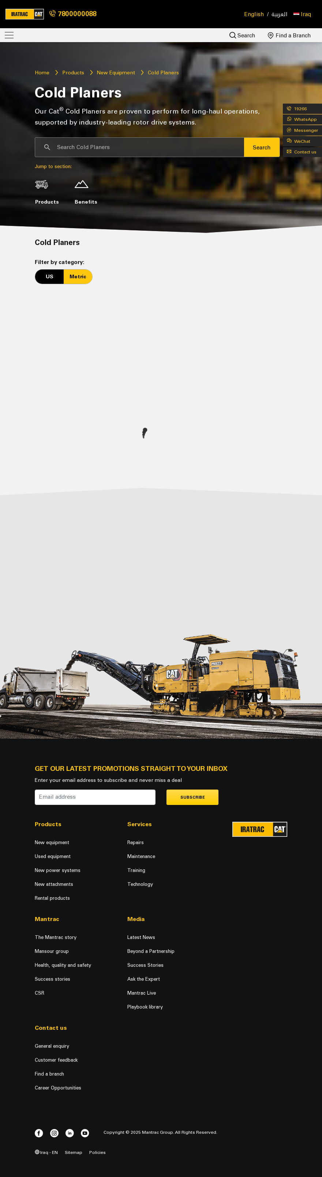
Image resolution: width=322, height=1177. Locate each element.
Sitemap (73, 1152)
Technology (140, 884)
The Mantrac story (55, 937)
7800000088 (72, 14)
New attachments (54, 884)
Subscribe (192, 797)
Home (42, 73)
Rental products (52, 898)
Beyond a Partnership (151, 951)
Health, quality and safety (63, 965)
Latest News (141, 937)
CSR (39, 993)
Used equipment (53, 856)
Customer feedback (56, 1060)
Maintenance (141, 856)
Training (136, 870)
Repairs (135, 842)
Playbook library (145, 1007)
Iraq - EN (46, 1152)
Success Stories (145, 965)
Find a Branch (289, 35)
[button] (302, 14)
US (49, 277)
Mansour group (52, 951)
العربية (280, 14)
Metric (78, 277)
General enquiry (52, 1046)
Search (242, 35)
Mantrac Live (141, 993)
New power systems (57, 870)
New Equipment (116, 73)
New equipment (52, 842)
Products (73, 73)
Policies (97, 1152)
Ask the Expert (143, 979)
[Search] (139, 147)
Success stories (52, 979)
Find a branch (49, 1074)
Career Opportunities (58, 1088)
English (254, 14)
